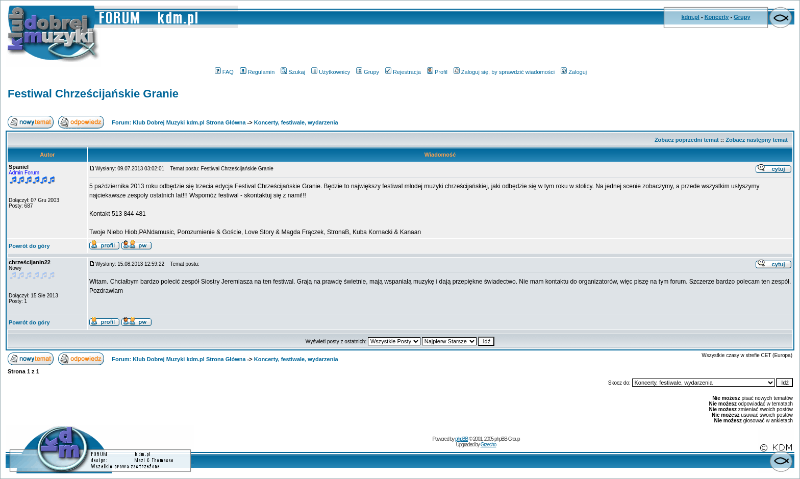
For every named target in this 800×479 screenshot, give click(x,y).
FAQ (224, 72)
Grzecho (488, 444)
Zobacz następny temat (757, 140)
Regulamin (257, 72)
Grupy (742, 17)
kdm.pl (690, 17)
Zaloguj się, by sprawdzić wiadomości (504, 72)
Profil (437, 72)
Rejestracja (403, 72)
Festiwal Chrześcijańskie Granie (93, 93)
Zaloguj (574, 72)
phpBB (461, 439)
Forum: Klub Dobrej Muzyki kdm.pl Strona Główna (178, 122)
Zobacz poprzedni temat (687, 140)
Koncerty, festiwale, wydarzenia (296, 122)
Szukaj (293, 72)
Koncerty (717, 17)
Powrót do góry (29, 246)
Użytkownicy (330, 72)
